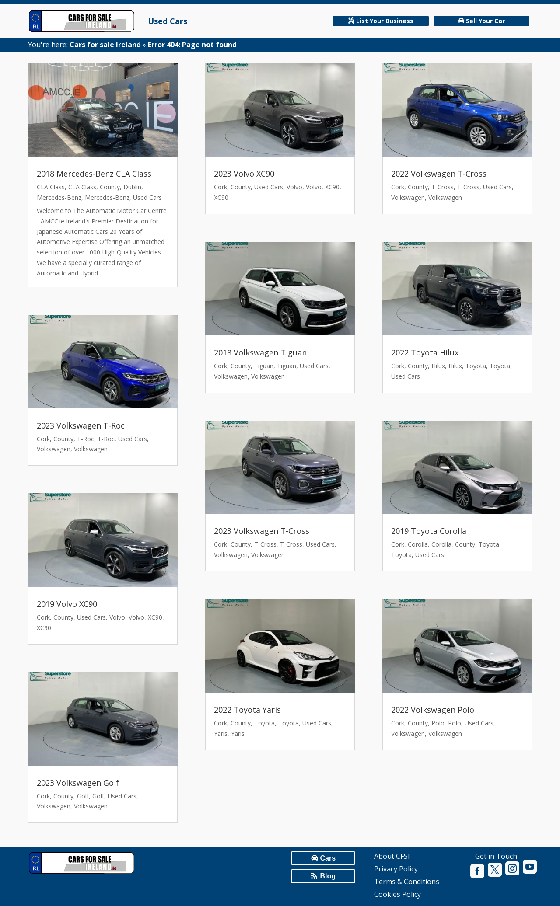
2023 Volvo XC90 (244, 173)
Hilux (438, 366)
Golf (83, 796)
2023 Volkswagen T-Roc (81, 425)
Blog (328, 876)
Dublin (132, 187)
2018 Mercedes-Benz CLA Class (94, 173)
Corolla (418, 544)
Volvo (117, 617)
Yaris (221, 733)
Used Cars (167, 21)
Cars (328, 858)
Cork (43, 439)
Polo (437, 723)
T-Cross (265, 544)
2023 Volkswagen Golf (78, 782)
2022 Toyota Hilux (424, 352)
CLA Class (51, 187)
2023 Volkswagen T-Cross (261, 531)
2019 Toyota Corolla (428, 531)
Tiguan (263, 366)
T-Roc (85, 439)
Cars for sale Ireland (105, 44)
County (110, 187)
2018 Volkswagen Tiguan (260, 352)
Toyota (264, 723)
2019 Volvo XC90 (67, 604)
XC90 (155, 617)
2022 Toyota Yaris (247, 709)
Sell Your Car (485, 21)
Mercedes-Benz (59, 197)
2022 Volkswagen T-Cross (438, 173)
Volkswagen (53, 449)
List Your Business (384, 21)
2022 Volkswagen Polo (432, 709)
